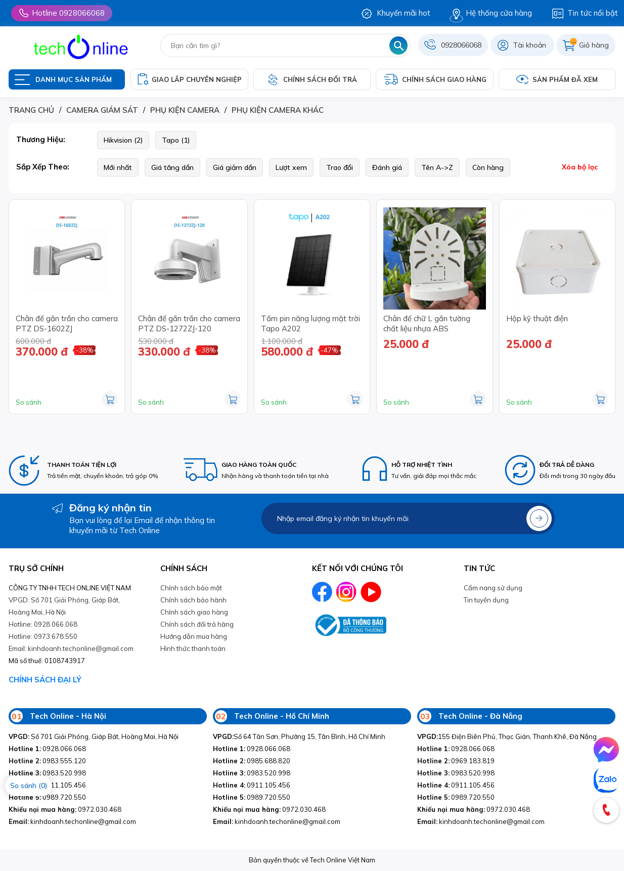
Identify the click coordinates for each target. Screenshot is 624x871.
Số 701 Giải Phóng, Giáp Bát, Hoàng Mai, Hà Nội (94, 736)
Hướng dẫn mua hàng (193, 636)
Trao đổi (339, 167)
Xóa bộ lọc (580, 166)
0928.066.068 (47, 749)
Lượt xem (291, 167)
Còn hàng (488, 167)
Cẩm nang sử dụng (493, 588)
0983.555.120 (47, 761)
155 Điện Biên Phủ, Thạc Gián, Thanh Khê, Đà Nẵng (507, 736)
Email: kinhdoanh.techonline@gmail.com (71, 648)
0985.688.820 (251, 761)
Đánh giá (387, 167)
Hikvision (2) (123, 140)
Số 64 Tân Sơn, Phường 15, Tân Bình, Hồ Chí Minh (299, 736)
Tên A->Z (437, 167)
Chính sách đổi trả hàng (197, 624)
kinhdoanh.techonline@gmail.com (72, 821)
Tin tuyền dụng (486, 600)
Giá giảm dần (234, 167)
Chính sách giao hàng (194, 612)
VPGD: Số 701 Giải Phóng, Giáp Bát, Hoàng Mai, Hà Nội (64, 606)
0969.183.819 (456, 761)
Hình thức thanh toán (193, 648)
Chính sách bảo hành (193, 600)
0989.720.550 (47, 797)
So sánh (28, 402)
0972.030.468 (65, 809)
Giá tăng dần (172, 167)
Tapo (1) (176, 140)
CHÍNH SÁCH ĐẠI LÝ (45, 679)
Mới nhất (118, 167)
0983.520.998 (47, 773)
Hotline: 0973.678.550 (43, 636)
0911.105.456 (251, 785)
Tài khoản (529, 45)
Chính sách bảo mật (191, 588)
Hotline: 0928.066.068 (43, 624)
